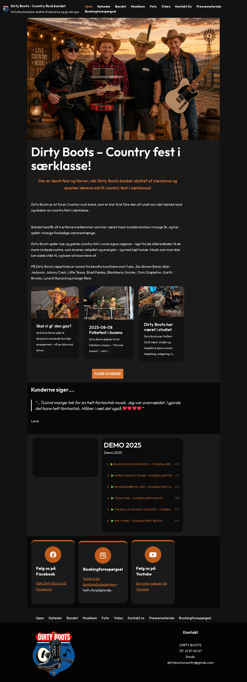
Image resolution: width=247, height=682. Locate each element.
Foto (153, 6)
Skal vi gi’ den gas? (48, 337)
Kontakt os (183, 6)
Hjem (89, 6)
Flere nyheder (123, 379)
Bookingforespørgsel (100, 11)
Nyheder (103, 6)
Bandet (120, 6)
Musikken (138, 6)
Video (166, 6)
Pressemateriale (209, 6)
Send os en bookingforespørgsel (123, 573)
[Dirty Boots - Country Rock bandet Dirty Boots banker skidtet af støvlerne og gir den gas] (41, 9)
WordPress (70, 677)
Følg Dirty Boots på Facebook (54, 573)
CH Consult (34, 677)
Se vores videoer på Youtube (186, 573)
